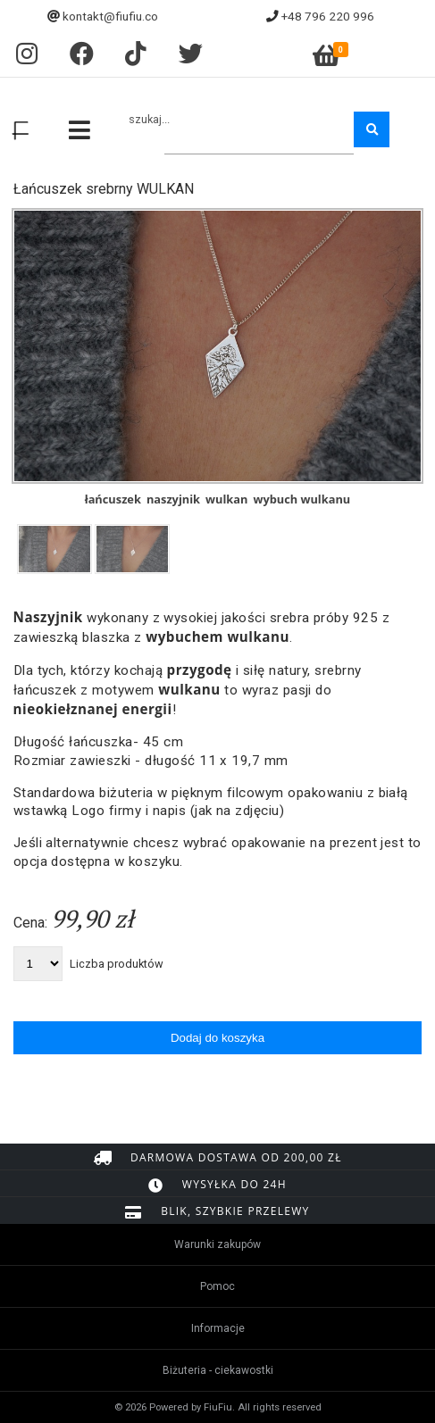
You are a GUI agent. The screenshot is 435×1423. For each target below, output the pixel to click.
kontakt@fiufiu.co (110, 16)
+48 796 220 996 (327, 16)
